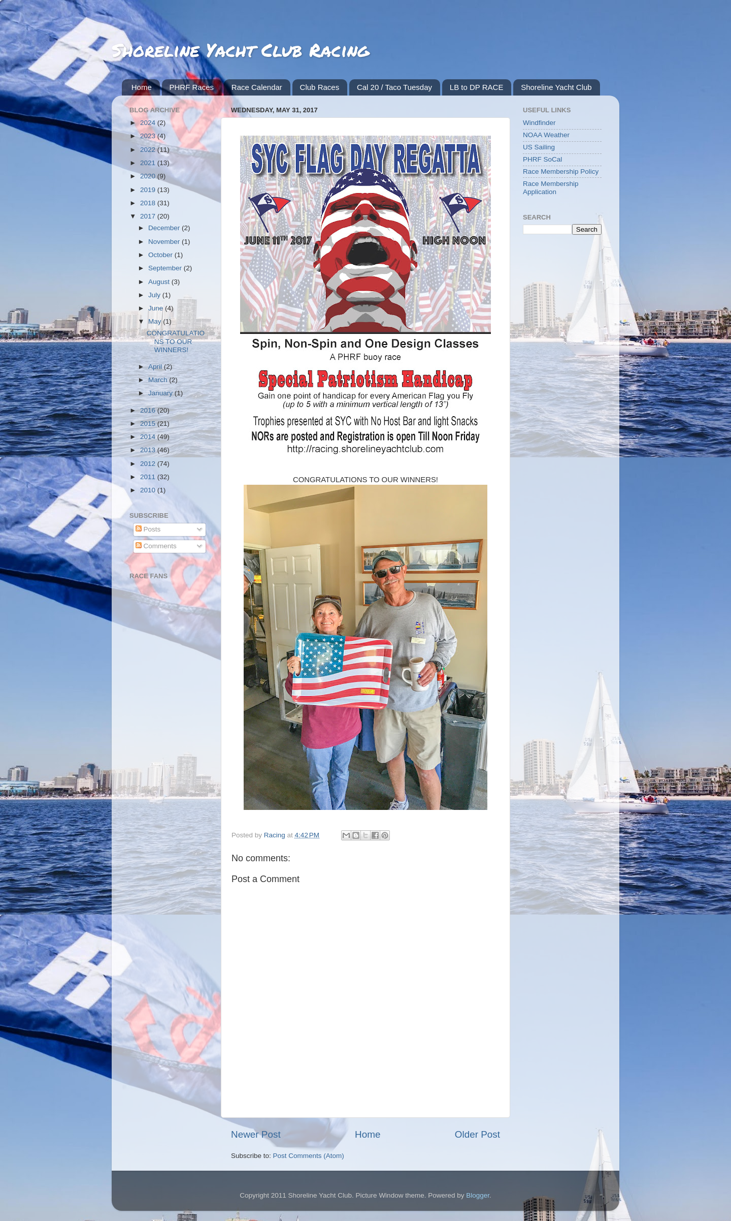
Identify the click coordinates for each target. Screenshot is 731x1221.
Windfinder (539, 123)
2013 (148, 450)
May (155, 321)
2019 (148, 190)
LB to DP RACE (477, 87)
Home (141, 87)
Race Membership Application (551, 188)
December (165, 228)
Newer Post (256, 1134)
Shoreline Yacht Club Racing (240, 49)
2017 (148, 216)
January (161, 393)
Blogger (477, 1195)
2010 (148, 490)
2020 (148, 176)
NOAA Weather (546, 135)
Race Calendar (256, 87)
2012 (148, 463)
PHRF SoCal (542, 159)
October (161, 255)
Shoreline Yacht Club (556, 87)
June (156, 308)
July (155, 295)
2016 (148, 410)
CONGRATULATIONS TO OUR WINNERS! (176, 341)
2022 (148, 149)
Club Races (320, 87)
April (156, 366)
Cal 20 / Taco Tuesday (394, 87)
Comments (156, 546)
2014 (148, 437)
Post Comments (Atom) (308, 1156)
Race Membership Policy (561, 171)
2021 (148, 163)
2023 (148, 136)
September (166, 268)
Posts (148, 529)
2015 (148, 423)
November (165, 241)
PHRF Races (192, 87)
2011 (148, 477)
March (158, 380)
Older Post (477, 1134)
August (160, 282)
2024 (148, 123)
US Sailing (539, 147)
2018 (148, 203)
